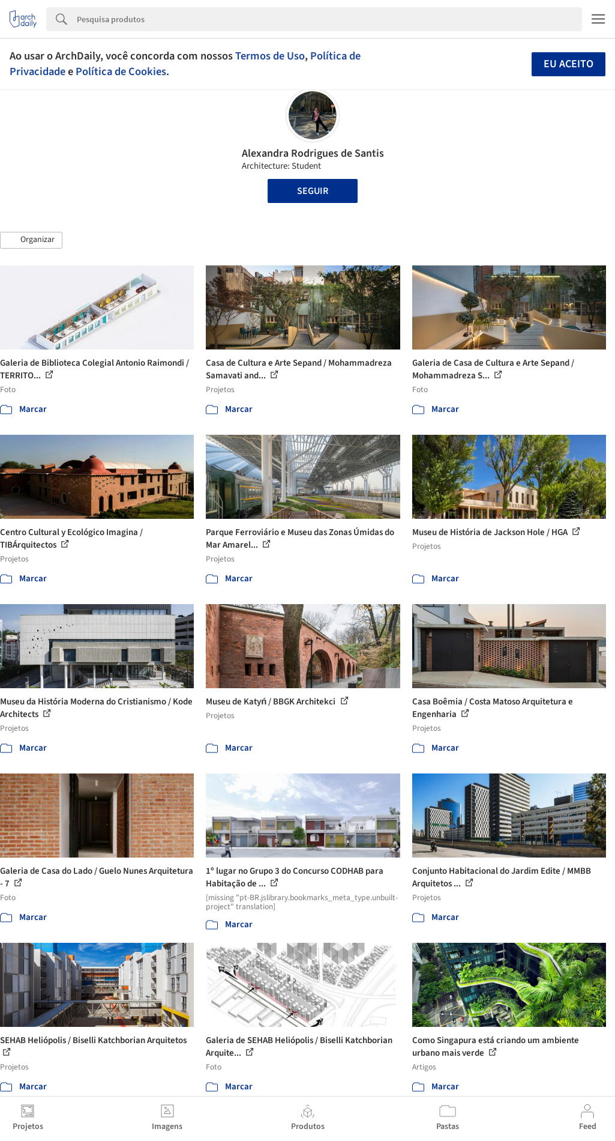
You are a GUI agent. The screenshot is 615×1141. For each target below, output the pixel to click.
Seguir (312, 191)
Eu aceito (568, 63)
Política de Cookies (121, 71)
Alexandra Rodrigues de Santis (313, 153)
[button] (31, 240)
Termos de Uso (270, 56)
